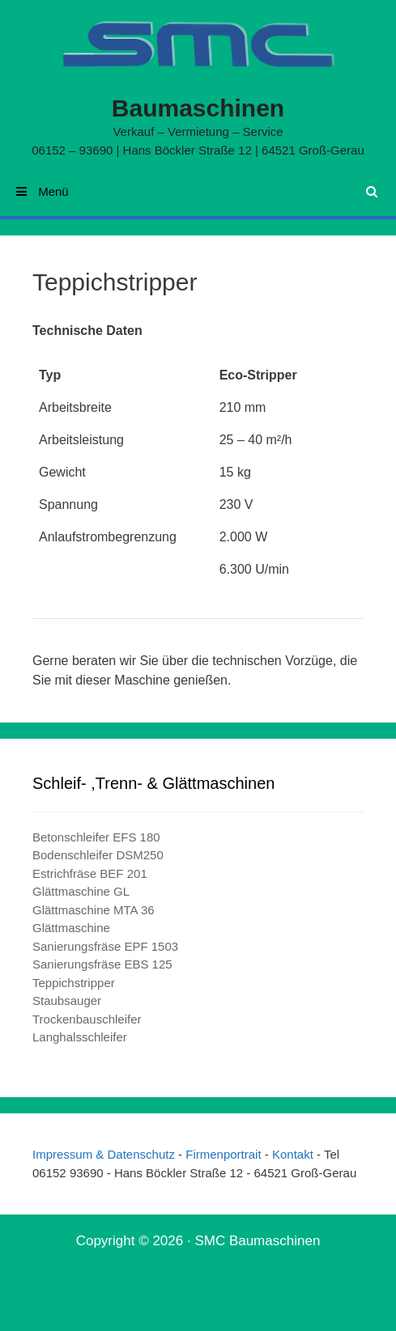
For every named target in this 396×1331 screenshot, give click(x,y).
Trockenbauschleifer (87, 1019)
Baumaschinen (198, 108)
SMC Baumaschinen (257, 1240)
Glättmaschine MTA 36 (93, 910)
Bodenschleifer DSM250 (98, 855)
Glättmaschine (71, 928)
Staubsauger (66, 1000)
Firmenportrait (225, 1154)
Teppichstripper (73, 983)
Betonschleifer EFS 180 (96, 837)
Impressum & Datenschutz (105, 1154)
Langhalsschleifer (79, 1037)
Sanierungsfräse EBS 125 (102, 964)
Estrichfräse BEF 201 (89, 873)
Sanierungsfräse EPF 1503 (105, 946)
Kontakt (292, 1154)
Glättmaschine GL (81, 891)
